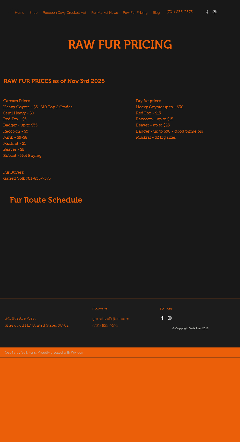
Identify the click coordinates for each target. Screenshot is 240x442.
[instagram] (214, 12)
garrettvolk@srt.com (110, 319)
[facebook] (207, 12)
